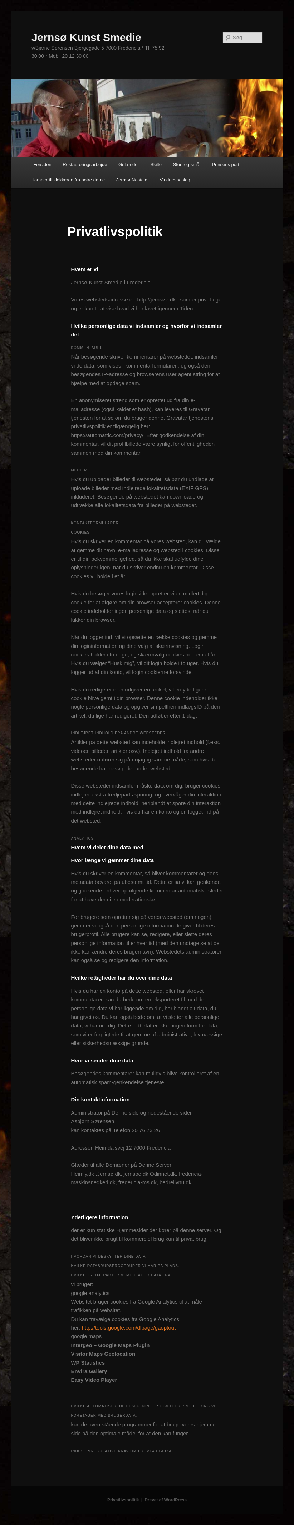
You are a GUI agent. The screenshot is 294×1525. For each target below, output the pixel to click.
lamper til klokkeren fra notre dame (69, 179)
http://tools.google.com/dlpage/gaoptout (129, 1328)
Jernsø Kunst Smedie (86, 37)
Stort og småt (187, 164)
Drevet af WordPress (165, 1500)
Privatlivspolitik (123, 1500)
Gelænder (128, 164)
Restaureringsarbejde (85, 164)
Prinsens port (225, 164)
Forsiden (42, 164)
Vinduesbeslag (175, 179)
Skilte (156, 164)
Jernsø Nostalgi (132, 179)
